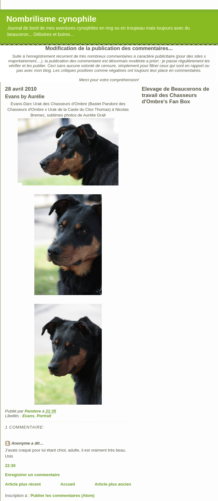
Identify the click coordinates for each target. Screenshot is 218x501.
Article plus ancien (113, 484)
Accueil (67, 484)
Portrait (44, 415)
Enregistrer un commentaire (32, 474)
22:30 (10, 465)
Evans (28, 415)
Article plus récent (23, 484)
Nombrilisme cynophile (51, 19)
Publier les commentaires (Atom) (63, 495)
